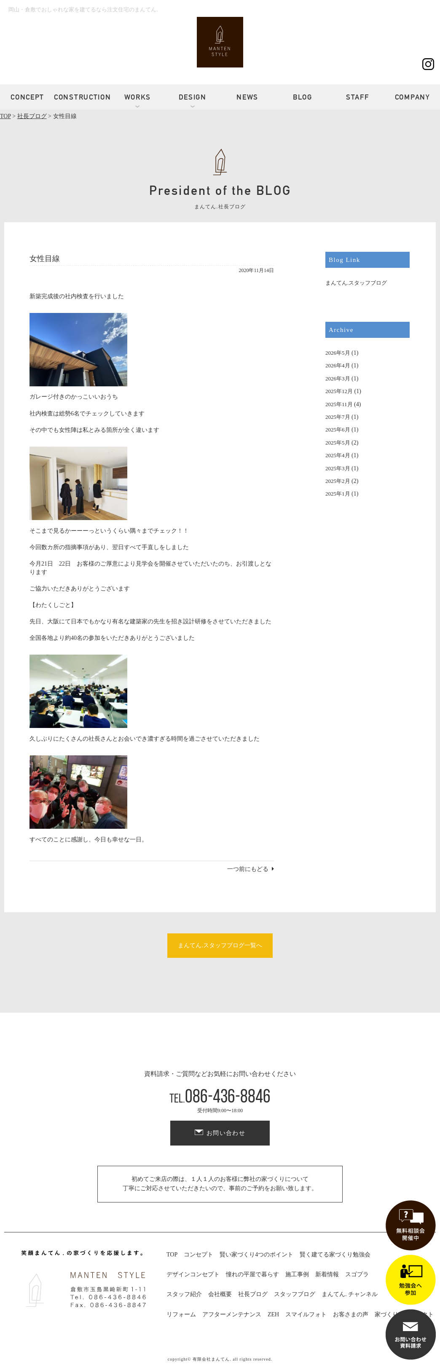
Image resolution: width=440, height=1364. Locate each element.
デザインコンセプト (193, 1274)
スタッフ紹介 (184, 1294)
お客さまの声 (350, 1314)
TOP (171, 1254)
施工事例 (297, 1274)
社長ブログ (253, 1294)
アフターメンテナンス (231, 1314)
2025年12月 (339, 391)
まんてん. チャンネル (350, 1294)
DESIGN (193, 97)
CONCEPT (27, 97)
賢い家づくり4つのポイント (256, 1254)
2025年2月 (337, 481)
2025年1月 (337, 494)
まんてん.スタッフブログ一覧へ (220, 945)
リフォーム (181, 1314)
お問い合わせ (226, 1133)
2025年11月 (339, 404)
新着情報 (327, 1274)
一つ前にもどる (247, 869)
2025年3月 (337, 468)
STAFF (357, 97)
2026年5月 (337, 353)
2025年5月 (337, 442)
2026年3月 (337, 378)
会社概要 (220, 1294)
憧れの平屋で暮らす (252, 1274)
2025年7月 (337, 417)
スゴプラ (357, 1274)
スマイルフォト (306, 1314)
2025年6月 (337, 429)
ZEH (273, 1314)
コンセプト (198, 1254)
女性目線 (45, 258)
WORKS (137, 97)
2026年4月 (337, 365)
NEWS (247, 97)
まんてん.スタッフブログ (356, 283)
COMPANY (412, 97)
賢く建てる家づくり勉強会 (335, 1254)
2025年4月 (337, 455)
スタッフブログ (294, 1294)
